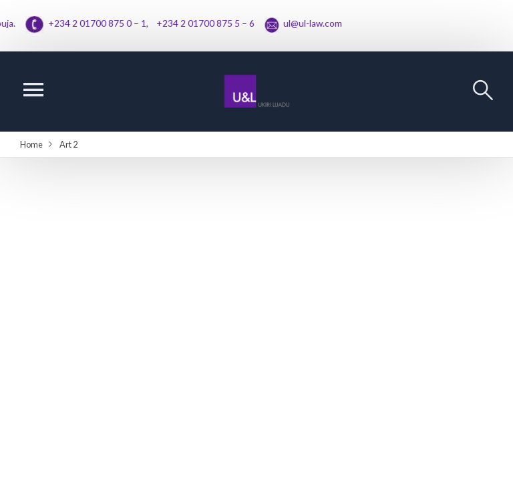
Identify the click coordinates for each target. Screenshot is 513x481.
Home (31, 144)
